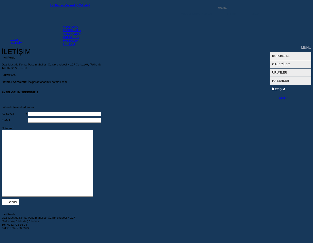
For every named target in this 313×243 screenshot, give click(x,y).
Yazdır (283, 97)
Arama (259, 7)
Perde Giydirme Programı (196, 13)
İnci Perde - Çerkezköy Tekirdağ (70, 5)
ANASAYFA (70, 26)
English (231, 13)
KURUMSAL (72, 30)
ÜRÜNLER (279, 72)
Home (14, 39)
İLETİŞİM (278, 89)
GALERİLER (72, 33)
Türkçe (254, 13)
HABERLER (280, 80)
